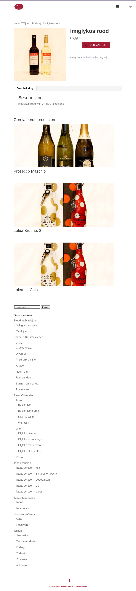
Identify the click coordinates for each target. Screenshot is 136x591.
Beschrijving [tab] (25, 88)
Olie (18, 428)
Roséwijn (21, 559)
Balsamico (24, 404)
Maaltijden (22, 331)
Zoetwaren (22, 389)
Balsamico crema (28, 410)
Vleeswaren (23, 524)
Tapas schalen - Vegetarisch (33, 479)
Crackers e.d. (24, 347)
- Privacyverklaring (80, 586)
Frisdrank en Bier (26, 359)
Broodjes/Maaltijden (25, 320)
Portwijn (21, 547)
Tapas (19, 502)
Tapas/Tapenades (24, 497)
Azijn (19, 400)
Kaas (19, 518)
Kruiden (20, 365)
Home (17, 23)
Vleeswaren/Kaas (24, 514)
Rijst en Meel (24, 377)
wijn (106, 57)
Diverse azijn (26, 416)
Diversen (19, 343)
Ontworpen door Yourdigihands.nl (61, 586)
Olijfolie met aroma (29, 445)
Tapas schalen (22, 463)
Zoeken (45, 307)
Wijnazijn (23, 422)
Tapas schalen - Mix (28, 467)
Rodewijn (37, 23)
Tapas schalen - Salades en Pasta (36, 473)
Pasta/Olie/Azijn (23, 395)
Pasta (19, 457)
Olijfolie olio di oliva (29, 451)
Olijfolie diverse (27, 433)
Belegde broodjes (26, 325)
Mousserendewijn (26, 541)
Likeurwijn (22, 535)
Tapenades (22, 508)
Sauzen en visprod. (27, 383)
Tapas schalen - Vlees (29, 491)
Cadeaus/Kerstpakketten (28, 337)
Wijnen (26, 23)
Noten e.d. (22, 371)
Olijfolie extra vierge (30, 439)
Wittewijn (21, 565)
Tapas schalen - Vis (27, 485)
